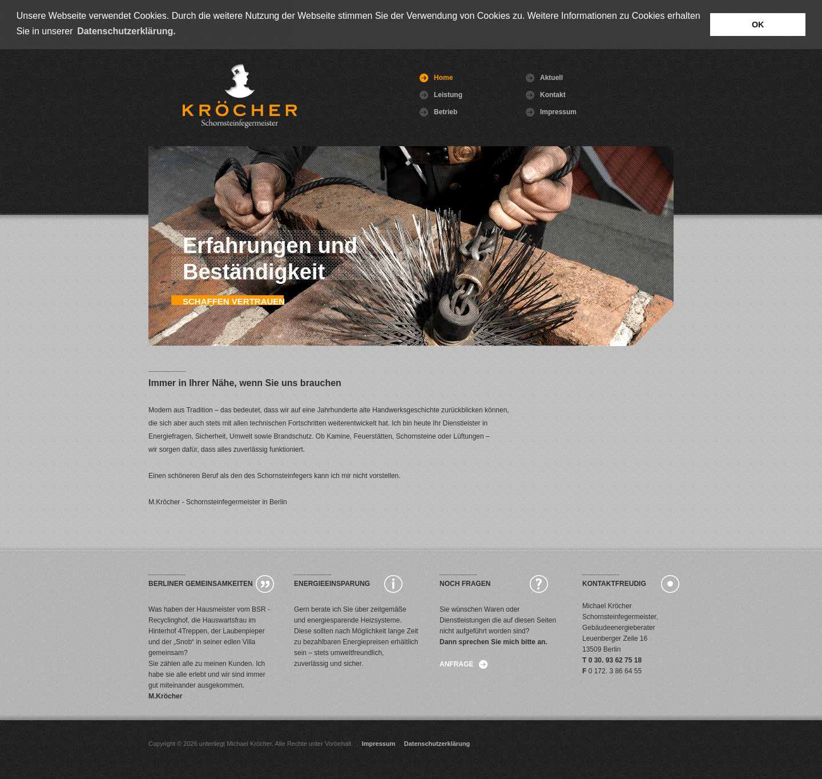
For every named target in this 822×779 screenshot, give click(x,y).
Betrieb (438, 111)
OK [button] (758, 24)
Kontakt (544, 94)
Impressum (544, 111)
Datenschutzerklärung (437, 743)
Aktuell (544, 77)
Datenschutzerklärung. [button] (126, 31)
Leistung (438, 94)
